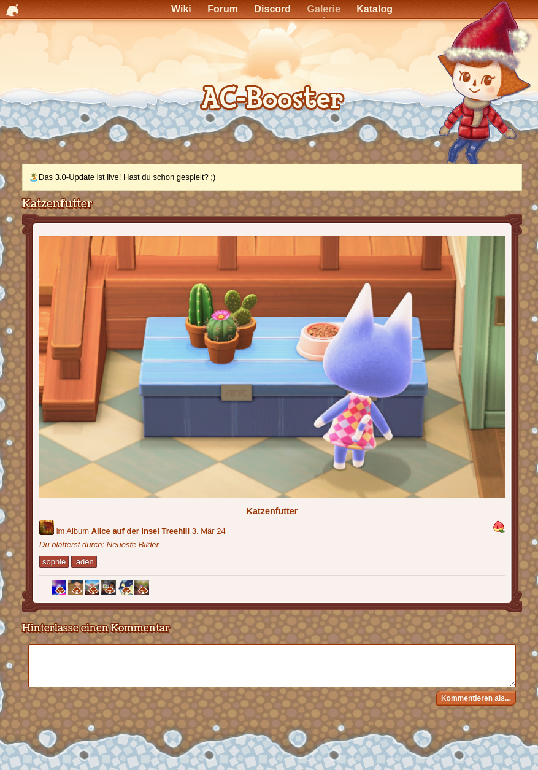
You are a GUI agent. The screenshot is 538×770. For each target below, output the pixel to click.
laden (84, 561)
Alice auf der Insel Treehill (140, 531)
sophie (54, 561)
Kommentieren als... (476, 698)
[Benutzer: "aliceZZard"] (46, 527)
